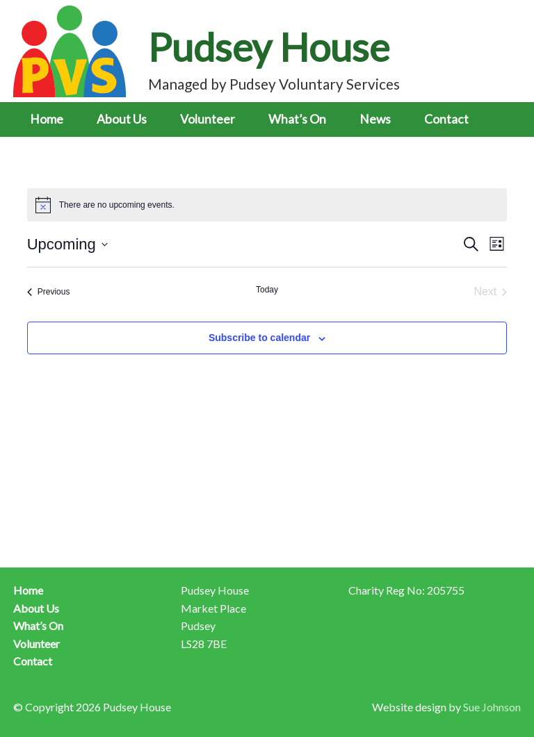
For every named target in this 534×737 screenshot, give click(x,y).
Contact (446, 119)
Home (46, 119)
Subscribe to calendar (259, 337)
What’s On (297, 119)
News (375, 119)
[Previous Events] (48, 291)
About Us (122, 119)
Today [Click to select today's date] (267, 290)
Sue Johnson (492, 706)
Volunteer (207, 119)
